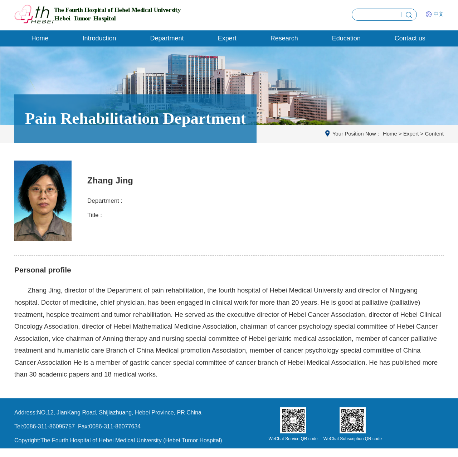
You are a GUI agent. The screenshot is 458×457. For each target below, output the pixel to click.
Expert (227, 38)
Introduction (99, 38)
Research (284, 38)
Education (346, 38)
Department (167, 38)
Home (40, 38)
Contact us (410, 38)
